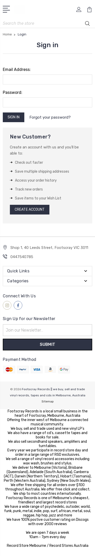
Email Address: (17, 69)
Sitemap (48, 401)
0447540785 (21, 257)
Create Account (30, 209)
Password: (12, 92)
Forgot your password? (50, 117)
